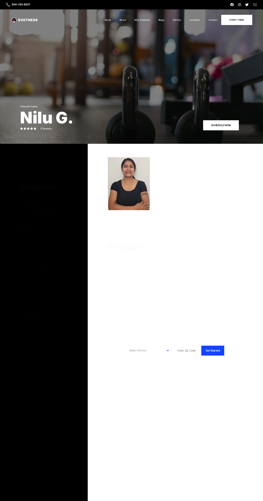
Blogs (161, 19)
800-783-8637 (21, 4)
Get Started (213, 350)
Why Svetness (142, 19)
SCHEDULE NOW (221, 125)
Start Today (236, 19)
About (122, 19)
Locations (194, 19)
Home (107, 19)
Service (177, 19)
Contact (212, 19)
